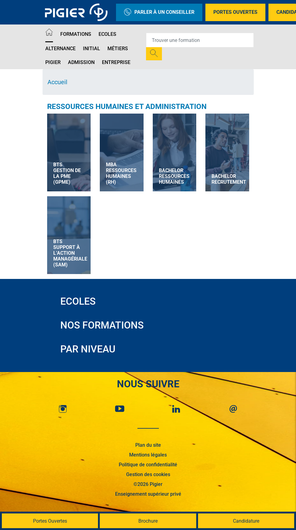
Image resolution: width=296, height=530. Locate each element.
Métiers (117, 48)
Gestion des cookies (148, 474)
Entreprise (116, 62)
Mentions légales (148, 455)
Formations (75, 34)
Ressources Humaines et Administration (127, 106)
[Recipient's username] (199, 40)
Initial (91, 48)
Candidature (246, 521)
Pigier (53, 62)
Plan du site (148, 445)
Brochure (148, 521)
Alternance (60, 48)
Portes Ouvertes (235, 12)
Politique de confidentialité (148, 465)
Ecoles (107, 34)
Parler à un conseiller (159, 12)
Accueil (57, 82)
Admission (81, 62)
